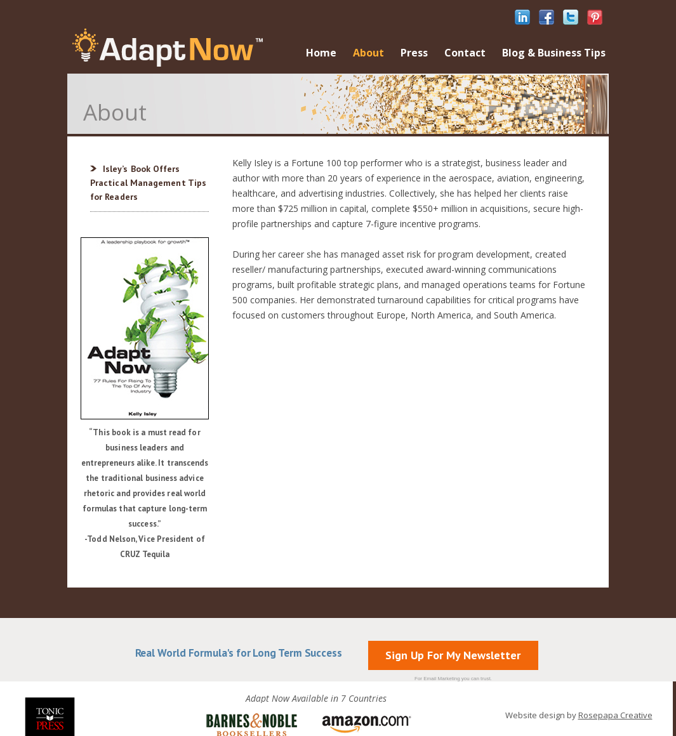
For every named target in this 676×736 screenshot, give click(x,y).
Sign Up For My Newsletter (452, 655)
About (368, 52)
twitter (570, 17)
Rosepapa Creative (615, 715)
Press (414, 52)
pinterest (594, 17)
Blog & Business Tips (554, 52)
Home (321, 52)
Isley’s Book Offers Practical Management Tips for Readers (148, 182)
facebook (546, 17)
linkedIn (522, 17)
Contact (465, 52)
